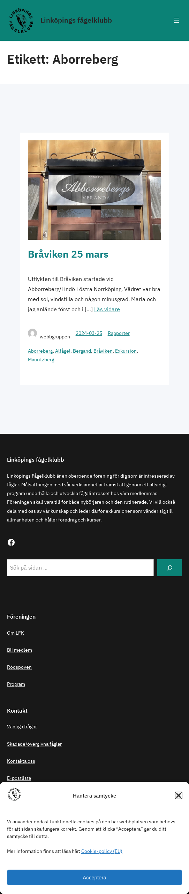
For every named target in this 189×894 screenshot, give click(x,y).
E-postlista (19, 778)
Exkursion (126, 351)
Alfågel (62, 351)
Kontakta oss (21, 761)
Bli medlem (19, 650)
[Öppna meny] (176, 20)
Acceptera (94, 877)
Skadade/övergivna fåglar (34, 744)
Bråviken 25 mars (68, 254)
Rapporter (119, 333)
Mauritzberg (41, 359)
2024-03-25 (89, 333)
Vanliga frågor (22, 726)
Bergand (82, 351)
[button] (178, 795)
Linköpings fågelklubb (76, 20)
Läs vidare (107, 309)
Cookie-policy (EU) (101, 851)
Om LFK (15, 633)
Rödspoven (19, 667)
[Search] (169, 567)
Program (16, 684)
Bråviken (103, 351)
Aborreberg (40, 351)
